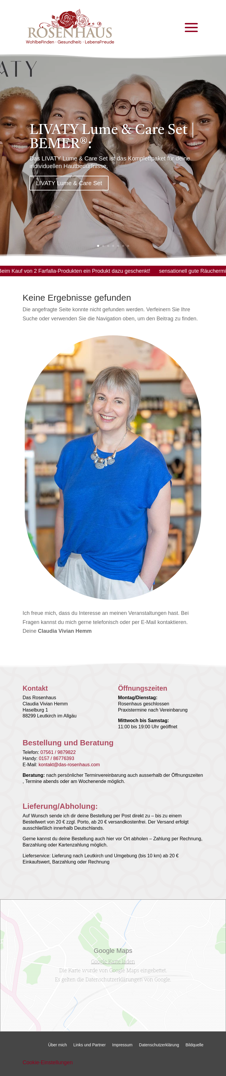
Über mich (57, 1045)
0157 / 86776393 (56, 758)
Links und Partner (89, 1045)
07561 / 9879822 (58, 752)
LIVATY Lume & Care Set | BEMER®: (112, 141)
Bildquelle (194, 1045)
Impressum (122, 1045)
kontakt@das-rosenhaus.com (69, 764)
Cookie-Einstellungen (48, 1062)
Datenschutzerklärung (159, 1045)
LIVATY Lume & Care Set (69, 187)
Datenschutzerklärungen (114, 979)
